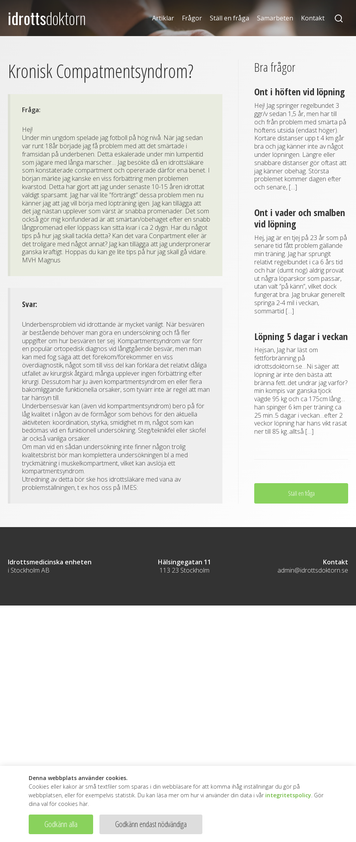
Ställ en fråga (229, 18)
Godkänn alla (60, 824)
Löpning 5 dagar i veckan (301, 336)
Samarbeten (275, 18)
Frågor (192, 18)
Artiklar (163, 18)
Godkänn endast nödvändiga (151, 824)
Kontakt (313, 18)
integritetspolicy (288, 795)
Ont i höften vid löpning (299, 91)
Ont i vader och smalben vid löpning (299, 218)
